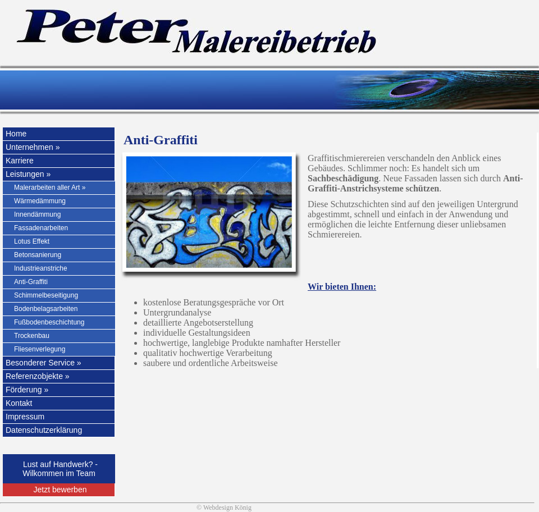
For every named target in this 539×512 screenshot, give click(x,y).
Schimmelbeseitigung (46, 295)
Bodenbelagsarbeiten (45, 309)
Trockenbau (31, 336)
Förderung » (27, 389)
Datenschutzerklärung (44, 430)
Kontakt (19, 403)
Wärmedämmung (40, 201)
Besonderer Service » (43, 362)
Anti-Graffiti (31, 282)
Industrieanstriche (40, 268)
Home (16, 133)
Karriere (20, 160)
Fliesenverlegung (39, 349)
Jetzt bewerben (60, 489)
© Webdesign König (224, 507)
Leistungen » (28, 174)
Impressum (25, 416)
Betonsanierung (37, 255)
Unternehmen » (33, 147)
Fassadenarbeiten (41, 228)
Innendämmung (37, 214)
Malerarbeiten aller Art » (49, 187)
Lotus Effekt (31, 241)
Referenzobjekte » (38, 376)
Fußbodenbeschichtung (49, 322)
